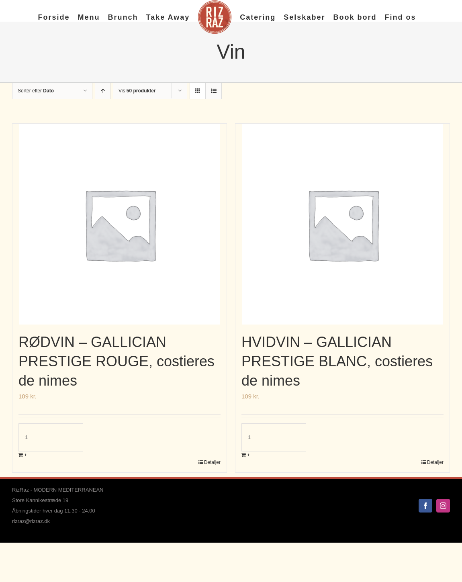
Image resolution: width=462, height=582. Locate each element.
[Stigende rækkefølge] (102, 91)
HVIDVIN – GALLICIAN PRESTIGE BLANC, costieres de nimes (337, 361)
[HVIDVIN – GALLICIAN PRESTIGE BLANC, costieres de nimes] (342, 224)
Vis (137, 91)
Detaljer (212, 462)
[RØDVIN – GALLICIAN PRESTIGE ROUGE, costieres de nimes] (119, 224)
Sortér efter (36, 91)
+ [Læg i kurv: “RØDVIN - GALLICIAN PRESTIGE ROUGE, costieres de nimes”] (25, 455)
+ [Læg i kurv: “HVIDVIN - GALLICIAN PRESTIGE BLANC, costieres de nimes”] (248, 455)
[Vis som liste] (213, 91)
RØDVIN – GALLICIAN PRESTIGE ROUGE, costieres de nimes (116, 361)
